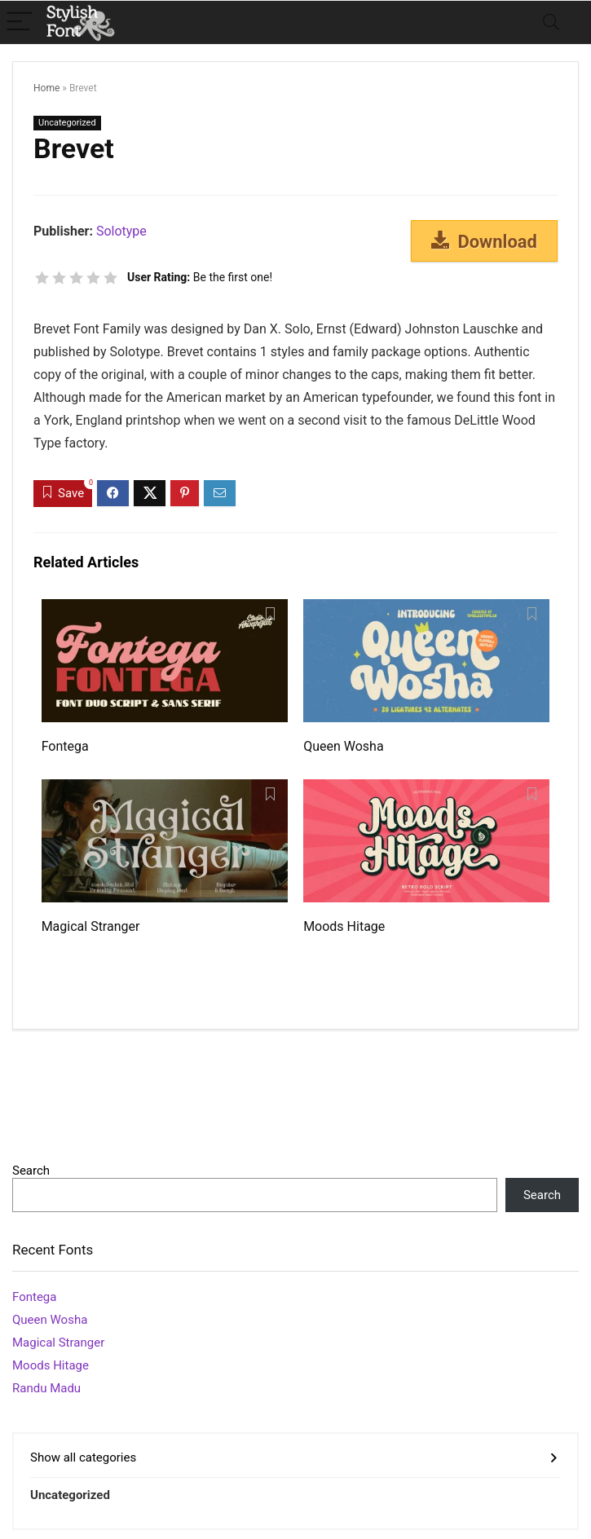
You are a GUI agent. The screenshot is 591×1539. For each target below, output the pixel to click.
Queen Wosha (343, 746)
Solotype (121, 231)
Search (31, 1170)
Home (46, 88)
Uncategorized (67, 122)
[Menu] (19, 22)
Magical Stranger (91, 926)
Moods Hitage (344, 926)
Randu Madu (46, 1388)
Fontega (65, 746)
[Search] (551, 22)
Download (484, 241)
